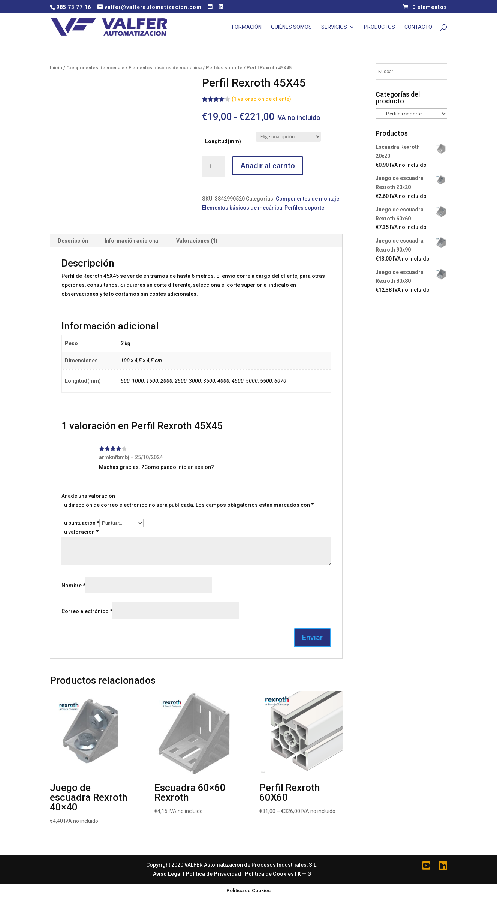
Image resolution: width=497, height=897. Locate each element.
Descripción (73, 241)
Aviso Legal (167, 874)
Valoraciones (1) (196, 241)
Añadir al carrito (267, 165)
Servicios (334, 27)
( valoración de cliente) (261, 99)
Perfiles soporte (224, 67)
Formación (247, 27)
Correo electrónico (86, 611)
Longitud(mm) (223, 141)
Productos (379, 27)
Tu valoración (80, 532)
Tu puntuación (80, 523)
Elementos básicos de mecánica (165, 67)
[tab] (73, 240)
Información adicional (132, 241)
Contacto (418, 27)
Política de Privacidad (213, 874)
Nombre (73, 586)
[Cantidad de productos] (213, 166)
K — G (304, 874)
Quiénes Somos (291, 27)
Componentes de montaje (95, 67)
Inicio (56, 67)
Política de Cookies (269, 874)
